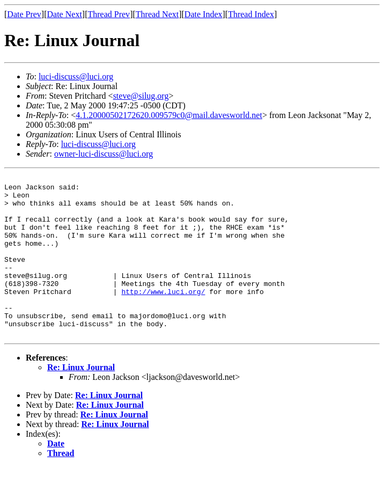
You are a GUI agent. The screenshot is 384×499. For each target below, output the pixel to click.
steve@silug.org (141, 95)
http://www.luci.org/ (163, 315)
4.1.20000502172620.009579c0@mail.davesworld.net (169, 115)
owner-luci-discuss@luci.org (103, 153)
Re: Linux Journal (81, 399)
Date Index (203, 14)
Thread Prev (108, 14)
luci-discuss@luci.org (76, 76)
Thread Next (157, 14)
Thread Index (251, 14)
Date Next (64, 14)
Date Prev (24, 14)
